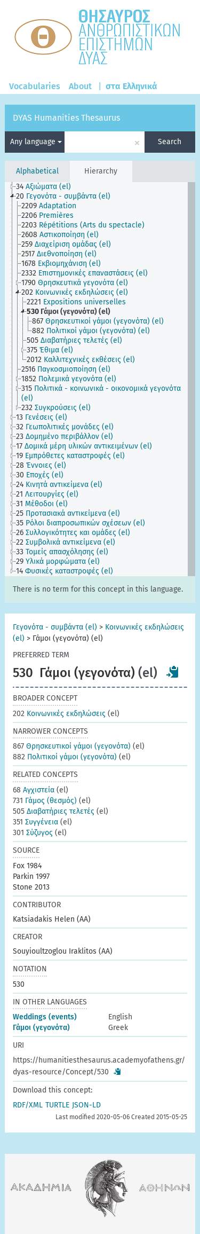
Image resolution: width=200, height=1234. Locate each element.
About (80, 86)
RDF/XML (28, 1105)
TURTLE (57, 1105)
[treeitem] (48, 187)
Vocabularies (34, 86)
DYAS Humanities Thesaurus (66, 118)
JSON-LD (86, 1105)
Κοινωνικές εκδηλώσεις (59, 713)
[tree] (100, 379)
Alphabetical (37, 171)
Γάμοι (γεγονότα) (41, 1027)
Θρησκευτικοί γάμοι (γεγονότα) (72, 746)
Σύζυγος (33, 832)
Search (169, 141)
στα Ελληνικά (131, 86)
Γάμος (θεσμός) (45, 800)
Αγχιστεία (33, 790)
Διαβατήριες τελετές (53, 811)
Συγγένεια (35, 822)
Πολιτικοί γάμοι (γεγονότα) (65, 756)
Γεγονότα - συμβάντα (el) (55, 627)
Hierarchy (100, 171)
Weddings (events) (45, 1016)
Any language (36, 141)
